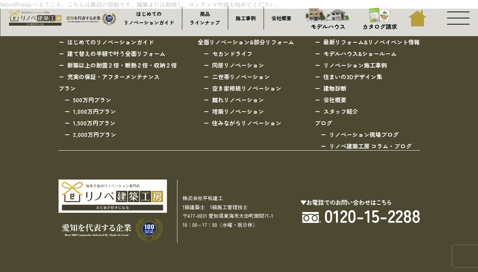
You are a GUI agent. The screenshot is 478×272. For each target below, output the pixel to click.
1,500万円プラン (94, 122)
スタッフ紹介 (340, 111)
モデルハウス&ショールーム (360, 53)
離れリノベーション (238, 99)
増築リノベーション (238, 111)
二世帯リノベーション (241, 76)
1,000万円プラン (94, 111)
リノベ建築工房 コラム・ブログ (370, 146)
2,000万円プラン (94, 134)
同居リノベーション (238, 65)
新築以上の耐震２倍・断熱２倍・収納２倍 (122, 65)
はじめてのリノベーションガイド (149, 18)
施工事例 (246, 18)
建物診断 (334, 88)
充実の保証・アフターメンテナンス (113, 76)
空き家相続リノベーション (246, 88)
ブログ (323, 122)
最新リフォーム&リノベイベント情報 (371, 42)
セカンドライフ (232, 53)
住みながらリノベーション (246, 122)
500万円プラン (92, 99)
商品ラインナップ (205, 18)
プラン (67, 88)
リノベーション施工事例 (355, 65)
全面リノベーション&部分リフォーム (246, 42)
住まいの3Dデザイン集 (352, 76)
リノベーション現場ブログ (364, 134)
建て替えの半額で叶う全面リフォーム (116, 53)
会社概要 (281, 18)
